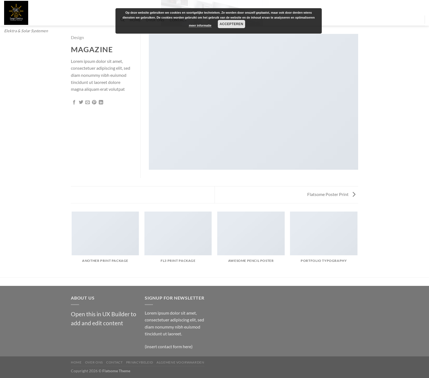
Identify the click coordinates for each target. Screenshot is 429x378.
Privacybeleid (139, 362)
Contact (114, 362)
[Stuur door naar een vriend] (87, 102)
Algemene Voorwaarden (180, 362)
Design (77, 37)
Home (76, 362)
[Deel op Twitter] (81, 102)
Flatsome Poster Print (331, 194)
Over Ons (94, 362)
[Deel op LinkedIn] (101, 102)
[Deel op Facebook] (74, 102)
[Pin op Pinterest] (94, 102)
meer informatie (200, 25)
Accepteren (231, 24)
